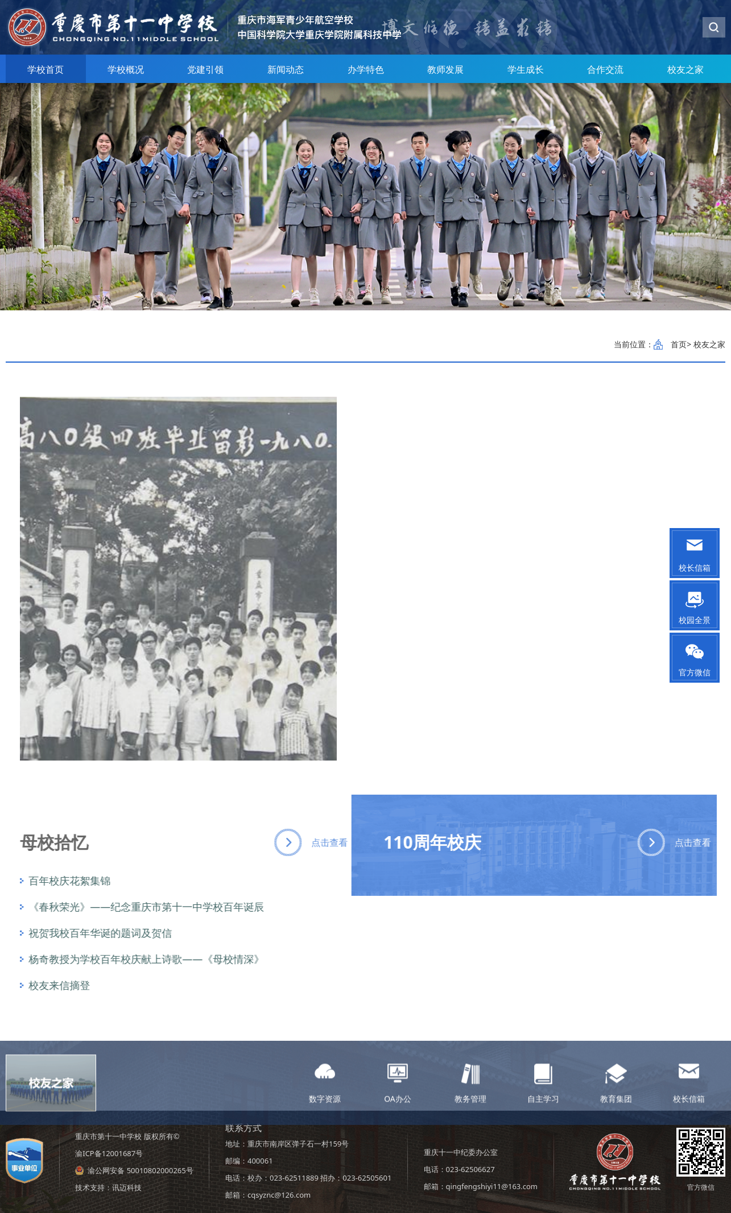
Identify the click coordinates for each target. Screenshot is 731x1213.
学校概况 (126, 69)
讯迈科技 (127, 1187)
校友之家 (685, 69)
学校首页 (45, 69)
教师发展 (445, 69)
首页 (679, 344)
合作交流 (605, 69)
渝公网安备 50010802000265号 (140, 1170)
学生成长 (525, 69)
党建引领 (205, 69)
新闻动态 (285, 69)
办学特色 (366, 69)
